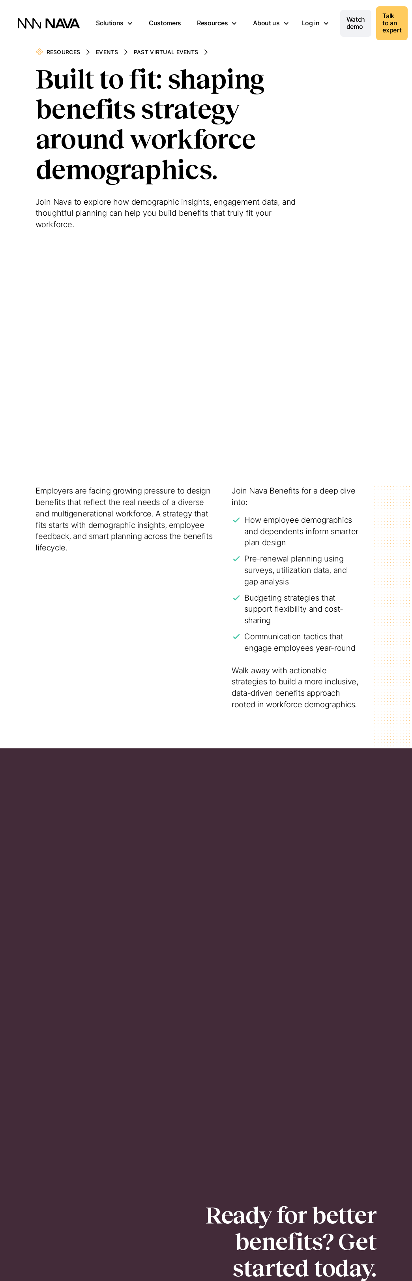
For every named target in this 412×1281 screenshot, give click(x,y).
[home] (49, 23)
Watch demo (355, 22)
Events (107, 52)
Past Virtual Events (166, 52)
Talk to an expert (391, 23)
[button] (114, 23)
